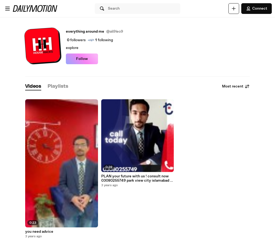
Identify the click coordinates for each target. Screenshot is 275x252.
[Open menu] (7, 8)
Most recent (236, 86)
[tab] (33, 86)
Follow (82, 58)
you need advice (39, 232)
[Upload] (233, 8)
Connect (256, 8)
